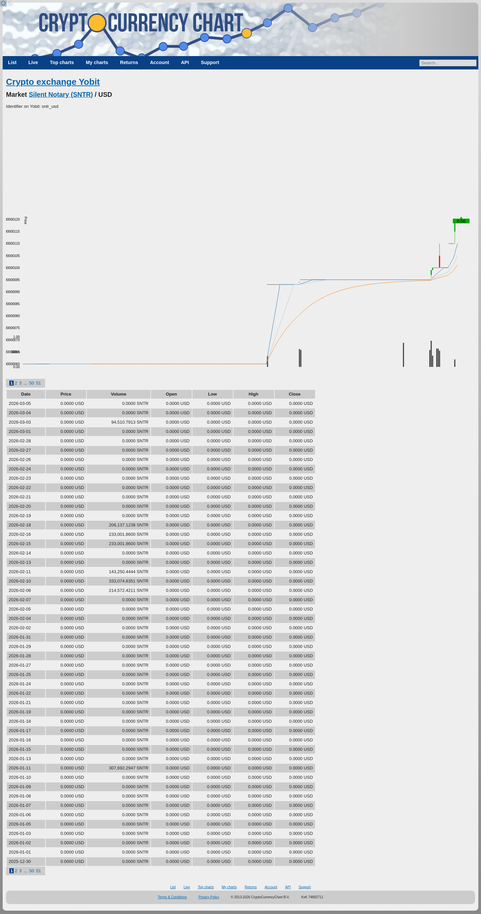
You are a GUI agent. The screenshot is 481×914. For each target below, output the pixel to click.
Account (159, 62)
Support (210, 62)
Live (33, 62)
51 (38, 383)
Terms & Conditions (172, 897)
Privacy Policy (208, 897)
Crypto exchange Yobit (53, 82)
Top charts (62, 62)
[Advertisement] (240, 160)
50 (31, 383)
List (12, 62)
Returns (129, 62)
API (185, 62)
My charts (97, 62)
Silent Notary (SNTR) (61, 94)
